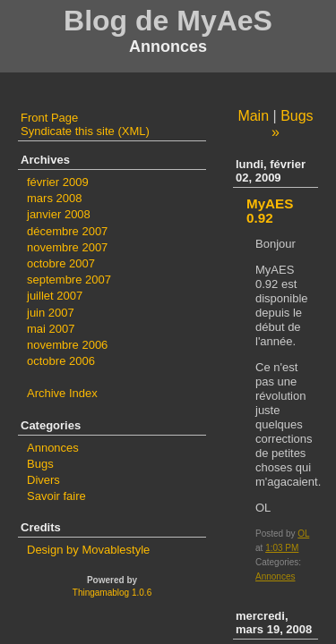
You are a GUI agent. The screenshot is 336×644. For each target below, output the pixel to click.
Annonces (275, 576)
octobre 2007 (61, 263)
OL (303, 533)
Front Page (49, 117)
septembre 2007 (69, 279)
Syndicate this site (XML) (85, 131)
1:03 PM (281, 548)
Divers (43, 480)
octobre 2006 (61, 361)
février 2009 (58, 182)
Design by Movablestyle (88, 549)
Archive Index (62, 393)
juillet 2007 (54, 295)
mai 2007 (50, 328)
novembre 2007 (67, 247)
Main (253, 115)
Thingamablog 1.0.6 (112, 592)
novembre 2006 (67, 345)
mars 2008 (54, 198)
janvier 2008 (58, 214)
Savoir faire (56, 496)
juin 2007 (50, 312)
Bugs (40, 463)
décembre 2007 (67, 231)
